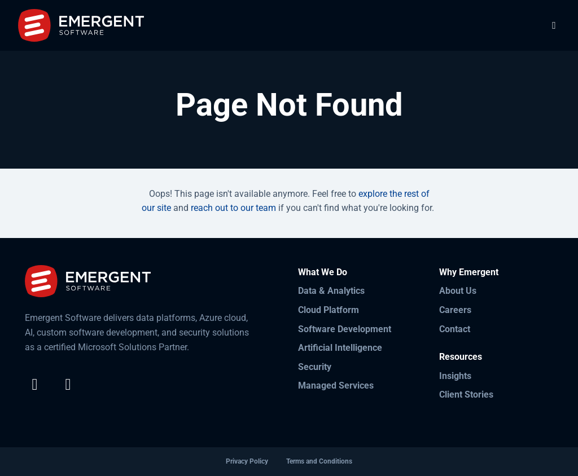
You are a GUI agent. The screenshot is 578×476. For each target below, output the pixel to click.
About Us (457, 290)
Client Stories (466, 394)
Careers (455, 310)
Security (314, 367)
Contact (454, 329)
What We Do (322, 272)
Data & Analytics (331, 290)
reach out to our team (233, 207)
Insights (455, 376)
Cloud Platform (328, 310)
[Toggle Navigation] (554, 25)
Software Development (344, 329)
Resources (460, 356)
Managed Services (336, 385)
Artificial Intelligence (340, 347)
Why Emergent (468, 272)
